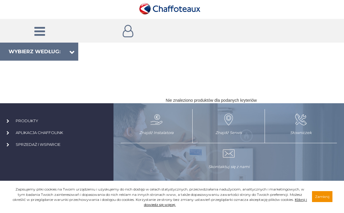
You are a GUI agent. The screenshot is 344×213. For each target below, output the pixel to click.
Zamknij (322, 196)
